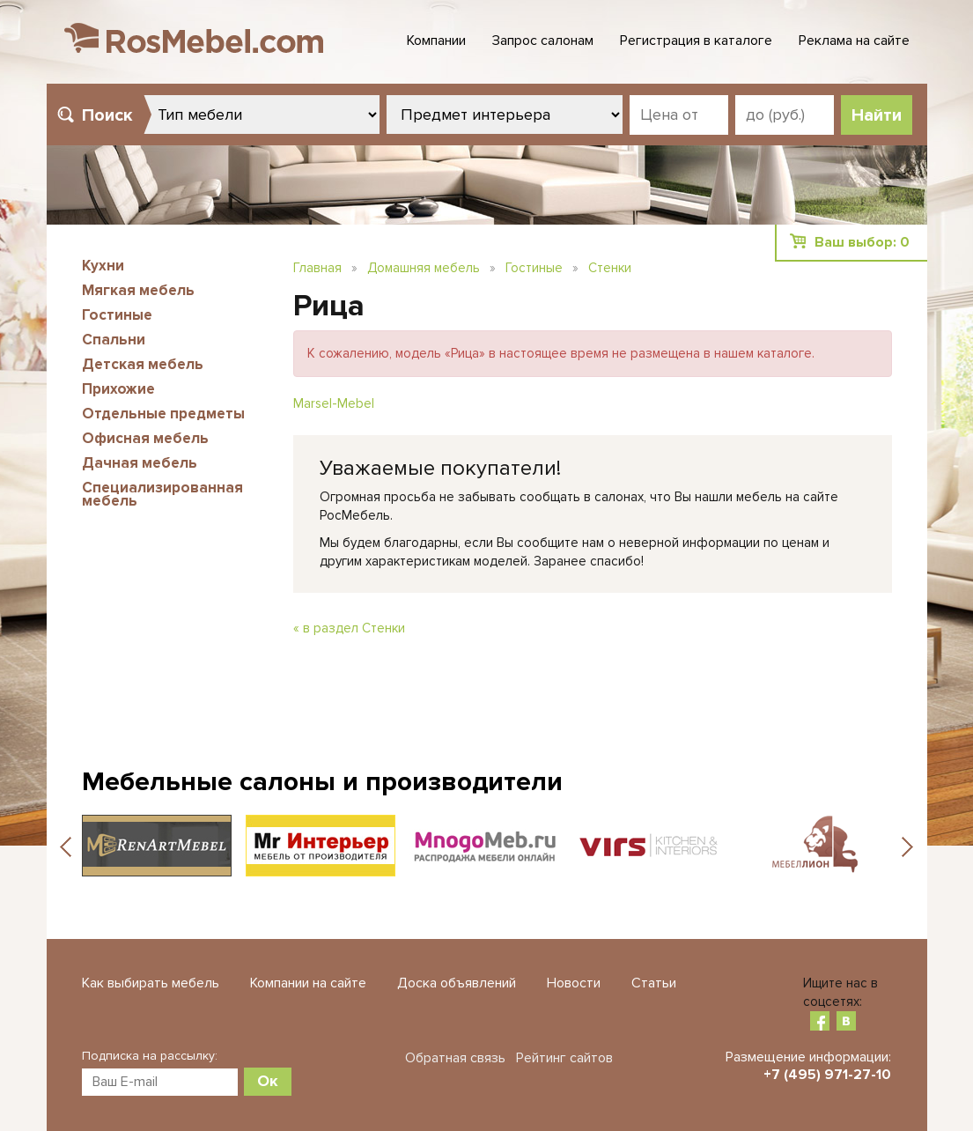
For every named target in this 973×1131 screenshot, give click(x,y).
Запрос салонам (542, 40)
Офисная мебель (145, 438)
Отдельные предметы (163, 413)
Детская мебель (142, 364)
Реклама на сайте (854, 40)
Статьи (653, 983)
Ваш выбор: (862, 242)
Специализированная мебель (162, 494)
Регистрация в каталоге (696, 40)
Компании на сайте (308, 983)
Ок (267, 1080)
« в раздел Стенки (349, 628)
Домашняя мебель (423, 268)
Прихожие (118, 389)
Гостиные (117, 315)
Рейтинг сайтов (564, 1058)
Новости (574, 983)
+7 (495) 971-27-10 (827, 1074)
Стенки (609, 268)
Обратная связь (455, 1058)
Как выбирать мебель (150, 983)
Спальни (113, 339)
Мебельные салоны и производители (322, 781)
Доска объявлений (456, 983)
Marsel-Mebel (333, 403)
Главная (317, 268)
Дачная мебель (139, 463)
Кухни (103, 265)
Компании (436, 40)
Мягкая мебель (138, 290)
